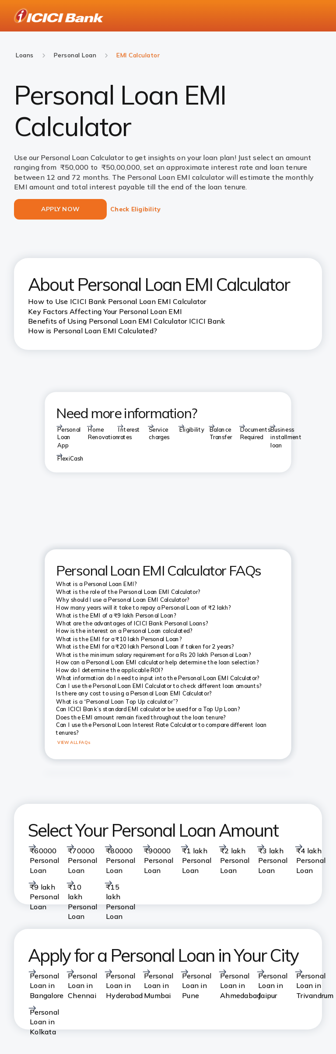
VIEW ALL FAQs (73, 742)
